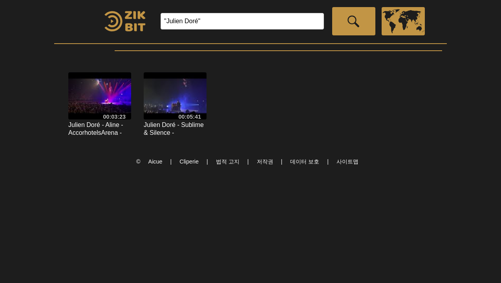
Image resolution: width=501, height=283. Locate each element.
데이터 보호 (304, 161)
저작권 (265, 161)
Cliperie (189, 161)
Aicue (155, 161)
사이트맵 (347, 161)
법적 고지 (228, 161)
